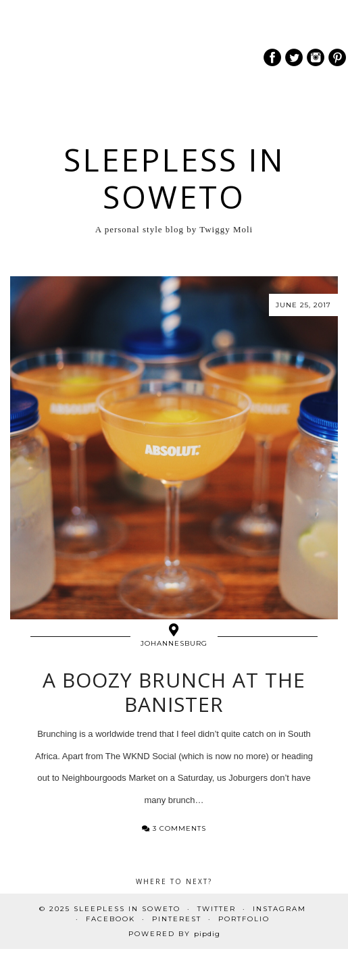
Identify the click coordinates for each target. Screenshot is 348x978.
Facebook (110, 919)
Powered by (174, 933)
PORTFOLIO (244, 919)
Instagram (279, 908)
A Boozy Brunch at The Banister (174, 692)
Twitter (216, 908)
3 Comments (174, 828)
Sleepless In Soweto (174, 178)
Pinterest (176, 919)
